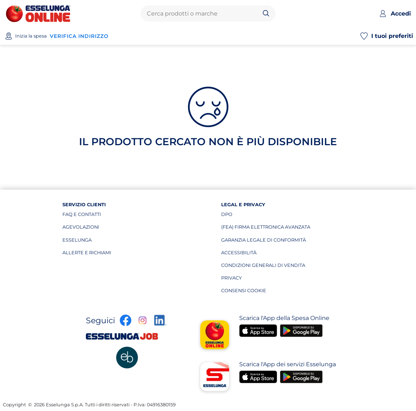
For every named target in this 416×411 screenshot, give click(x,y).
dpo (255, 216)
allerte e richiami (96, 254)
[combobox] (202, 13)
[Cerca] (266, 14)
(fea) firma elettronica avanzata (265, 228)
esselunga (96, 241)
